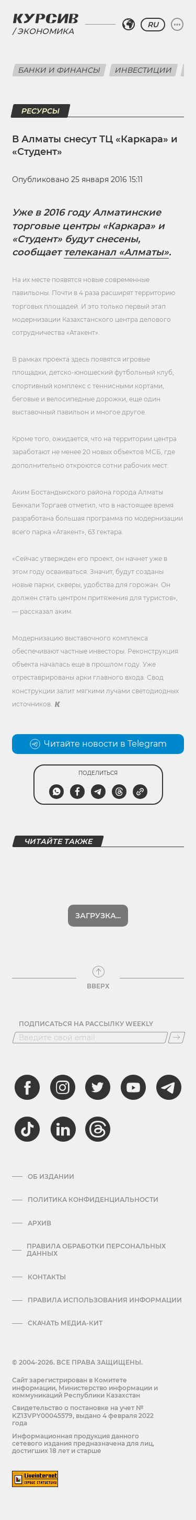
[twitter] (97, 1087)
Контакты (47, 1277)
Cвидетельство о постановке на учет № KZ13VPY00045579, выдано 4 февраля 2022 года (83, 1415)
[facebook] (27, 1087)
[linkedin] (63, 1129)
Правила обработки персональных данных (96, 1250)
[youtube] (133, 1087)
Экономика (45, 31)
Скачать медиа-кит (65, 1323)
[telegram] (168, 1087)
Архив (39, 1223)
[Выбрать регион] (128, 24)
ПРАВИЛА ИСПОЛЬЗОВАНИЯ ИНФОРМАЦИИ (105, 1300)
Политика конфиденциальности (93, 1199)
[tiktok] (27, 1129)
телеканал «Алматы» (116, 252)
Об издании (51, 1176)
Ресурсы (40, 111)
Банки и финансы (59, 70)
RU (152, 24)
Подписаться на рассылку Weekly (86, 1024)
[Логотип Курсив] (45, 18)
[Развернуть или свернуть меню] (177, 24)
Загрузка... (98, 915)
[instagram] (62, 1087)
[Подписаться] (176, 1037)
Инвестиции (143, 70)
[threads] (97, 1129)
